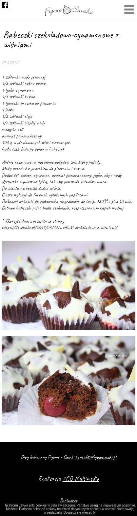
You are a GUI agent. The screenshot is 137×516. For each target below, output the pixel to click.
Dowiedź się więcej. (78, 512)
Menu (129, 10)
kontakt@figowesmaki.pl (95, 457)
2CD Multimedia (81, 478)
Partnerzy (68, 500)
